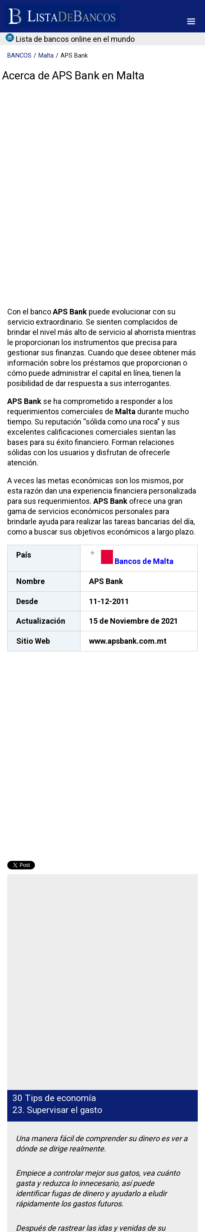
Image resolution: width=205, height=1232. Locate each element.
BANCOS (19, 55)
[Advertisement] (102, 196)
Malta (46, 55)
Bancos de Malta (131, 561)
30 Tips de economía (54, 1098)
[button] (191, 21)
